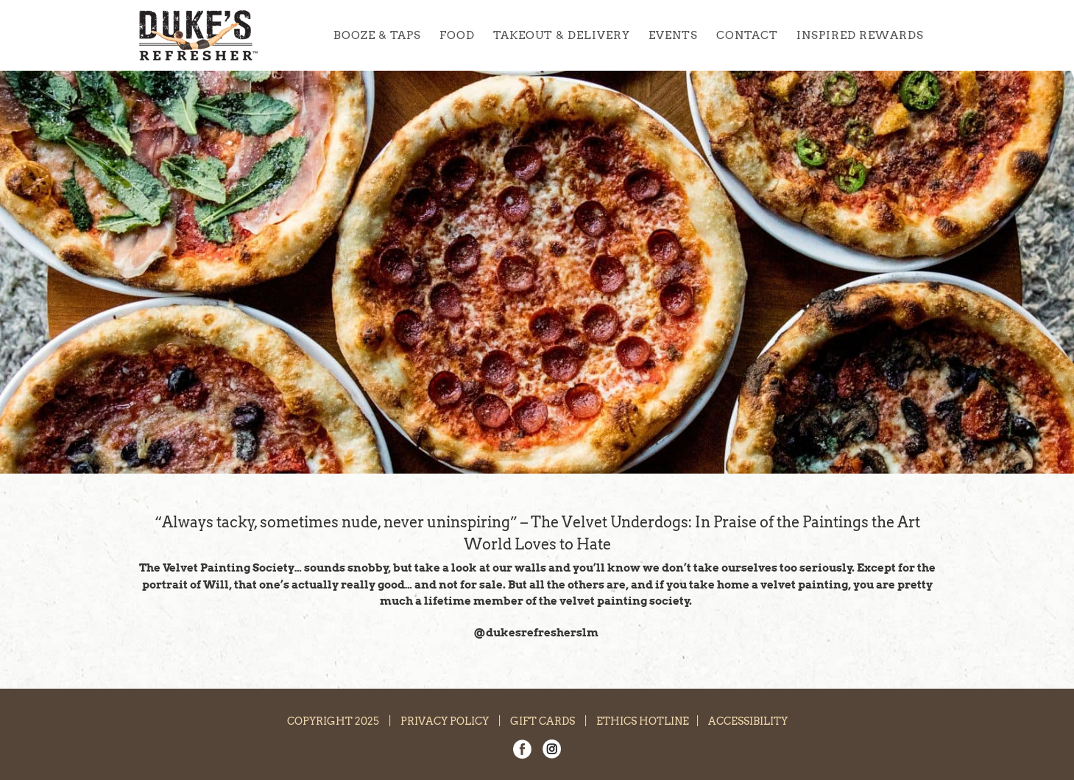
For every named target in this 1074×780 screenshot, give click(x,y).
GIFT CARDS (542, 721)
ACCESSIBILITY (748, 721)
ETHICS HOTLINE (642, 721)
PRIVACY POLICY (444, 721)
